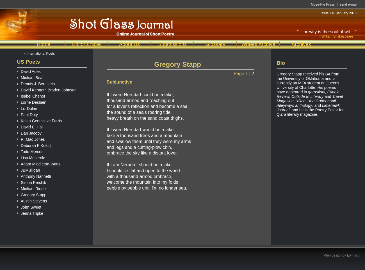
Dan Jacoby (29, 132)
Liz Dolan (27, 108)
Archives (301, 44)
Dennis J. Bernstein (36, 83)
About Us (129, 44)
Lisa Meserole (31, 157)
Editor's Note (86, 44)
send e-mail (348, 4)
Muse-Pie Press (323, 4)
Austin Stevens (32, 200)
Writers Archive (258, 44)
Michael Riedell (32, 188)
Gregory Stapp (31, 194)
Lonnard (353, 255)
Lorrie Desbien (31, 102)
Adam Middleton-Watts (38, 163)
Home (43, 44)
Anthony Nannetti (34, 176)
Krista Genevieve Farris (39, 120)
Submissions (172, 44)
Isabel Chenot (31, 95)
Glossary (215, 44)
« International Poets (39, 54)
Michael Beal (30, 77)
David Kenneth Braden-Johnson (46, 89)
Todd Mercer (30, 151)
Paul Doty (27, 114)
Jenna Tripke (30, 213)
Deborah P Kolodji (35, 145)
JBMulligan (28, 169)
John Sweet (29, 206)
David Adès (29, 71)
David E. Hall (30, 126)
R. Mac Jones (31, 139)
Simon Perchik (31, 182)
